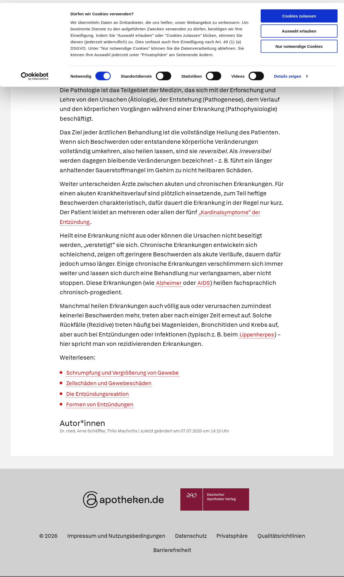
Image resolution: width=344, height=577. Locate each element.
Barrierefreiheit (172, 550)
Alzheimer (170, 284)
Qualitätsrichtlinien (281, 536)
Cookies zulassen (299, 13)
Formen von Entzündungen (103, 405)
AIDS (207, 284)
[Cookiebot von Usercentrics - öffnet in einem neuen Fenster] (34, 74)
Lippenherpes (259, 335)
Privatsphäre (232, 536)
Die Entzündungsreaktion (101, 395)
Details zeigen (287, 73)
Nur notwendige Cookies (299, 43)
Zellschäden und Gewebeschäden (114, 384)
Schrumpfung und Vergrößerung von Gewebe (128, 373)
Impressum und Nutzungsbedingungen (116, 536)
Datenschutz (191, 536)
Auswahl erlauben (299, 28)
